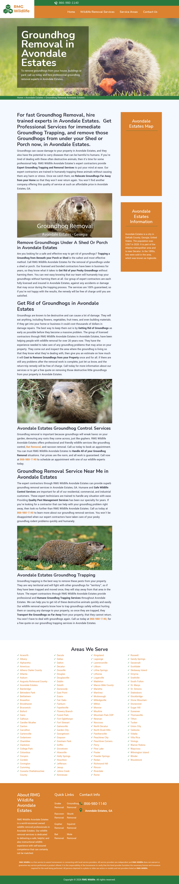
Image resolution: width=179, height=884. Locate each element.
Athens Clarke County (31, 670)
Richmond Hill (101, 763)
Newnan (98, 719)
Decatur (61, 666)
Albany (23, 659)
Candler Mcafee (28, 722)
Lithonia (98, 674)
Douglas (61, 674)
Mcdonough (100, 696)
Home (20, 97)
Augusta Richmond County (33, 681)
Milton (97, 704)
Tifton (133, 719)
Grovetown (62, 748)
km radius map (141, 162)
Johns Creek (63, 771)
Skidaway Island (139, 670)
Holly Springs (63, 756)
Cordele (24, 760)
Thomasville (137, 715)
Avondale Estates (34, 97)
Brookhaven (26, 704)
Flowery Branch (65, 711)
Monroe (98, 707)
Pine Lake (99, 748)
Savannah (136, 662)
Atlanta (23, 674)
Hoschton (62, 760)
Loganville (99, 677)
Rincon (97, 767)
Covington (25, 763)
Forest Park (63, 715)
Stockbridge (137, 696)
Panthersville (100, 733)
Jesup (60, 767)
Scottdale (135, 666)
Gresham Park (64, 741)
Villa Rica (135, 737)
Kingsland (99, 655)
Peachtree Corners (103, 741)
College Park (26, 748)
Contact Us (150, 12)
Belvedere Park (27, 692)
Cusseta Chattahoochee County (32, 773)
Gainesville (62, 726)
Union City (136, 726)
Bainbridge (25, 689)
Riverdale (98, 771)
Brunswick (25, 707)
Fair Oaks (61, 700)
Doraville (61, 670)
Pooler (97, 752)
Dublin (60, 681)
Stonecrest (136, 704)
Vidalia (134, 733)
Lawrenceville (100, 662)
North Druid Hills (102, 730)
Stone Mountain (139, 700)
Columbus (25, 752)
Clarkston (25, 745)
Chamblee (25, 741)
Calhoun (24, 719)
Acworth (24, 655)
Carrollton (25, 730)
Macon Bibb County (104, 685)
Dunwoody (62, 689)
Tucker (134, 722)
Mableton (98, 681)
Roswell (134, 655)
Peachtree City (101, 737)
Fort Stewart (63, 722)
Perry (96, 745)
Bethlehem (25, 696)
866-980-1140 (69, 3)
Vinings (134, 741)
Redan (97, 760)
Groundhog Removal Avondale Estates (65, 97)
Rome (97, 775)
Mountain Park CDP (104, 715)
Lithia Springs (101, 670)
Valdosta (135, 730)
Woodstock (136, 760)
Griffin (60, 745)
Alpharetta (25, 662)
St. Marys (135, 685)
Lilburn (97, 666)
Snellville (135, 677)
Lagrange (98, 659)
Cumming (25, 767)
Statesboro (136, 692)
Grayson (61, 737)
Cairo (22, 715)
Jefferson (62, 763)
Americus (25, 666)
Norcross (98, 722)
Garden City (63, 730)
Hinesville (62, 752)
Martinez (98, 692)
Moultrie (98, 711)
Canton (23, 726)
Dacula (60, 655)
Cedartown (25, 737)
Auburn (23, 677)
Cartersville (25, 733)
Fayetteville (62, 707)
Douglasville (63, 677)
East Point (62, 692)
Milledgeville (100, 700)
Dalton (60, 662)
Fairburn (61, 704)
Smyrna (134, 674)
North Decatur (101, 726)
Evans (60, 696)
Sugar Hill (135, 707)
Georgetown (63, 733)
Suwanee (135, 711)
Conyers (24, 756)
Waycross (135, 748)
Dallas (60, 659)
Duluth (60, 685)
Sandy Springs (138, 659)
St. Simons (136, 689)
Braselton (25, 700)
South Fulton (137, 681)
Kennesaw (62, 775)
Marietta (98, 689)
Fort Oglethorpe (65, 719)
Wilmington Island (140, 752)
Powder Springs (102, 756)
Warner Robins (138, 745)
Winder (134, 756)
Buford (23, 711)
